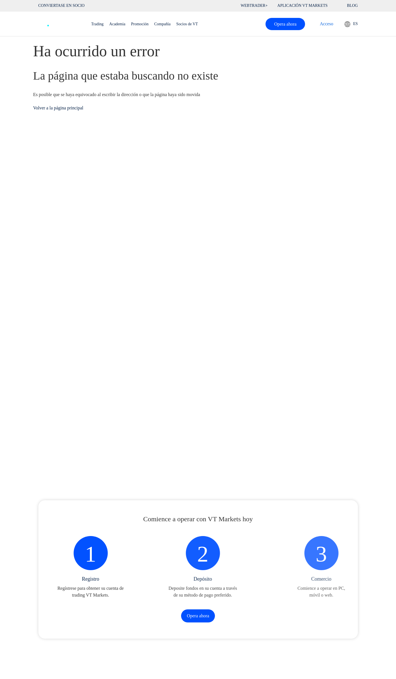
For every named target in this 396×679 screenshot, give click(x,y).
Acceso (326, 23)
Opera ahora (285, 24)
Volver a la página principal (58, 107)
